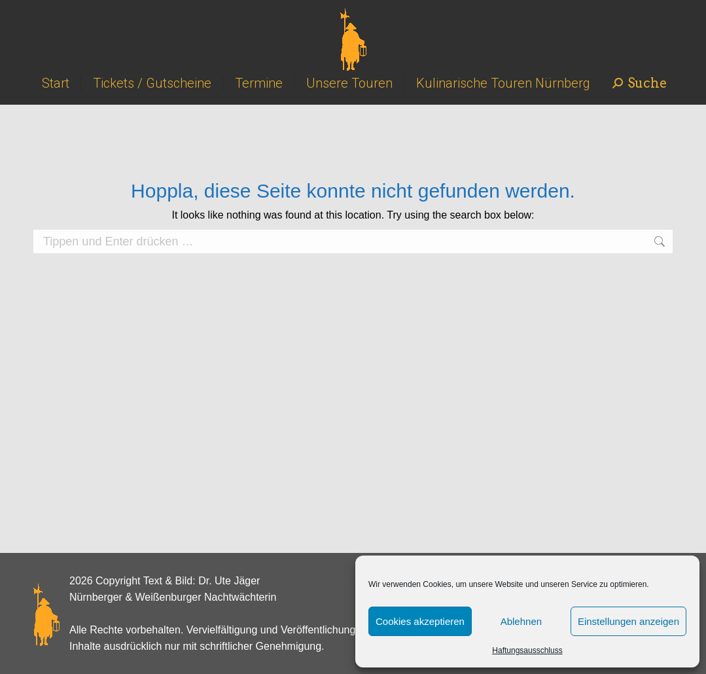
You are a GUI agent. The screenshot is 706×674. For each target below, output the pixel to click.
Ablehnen (521, 621)
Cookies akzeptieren (420, 621)
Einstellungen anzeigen (628, 621)
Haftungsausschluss (527, 650)
